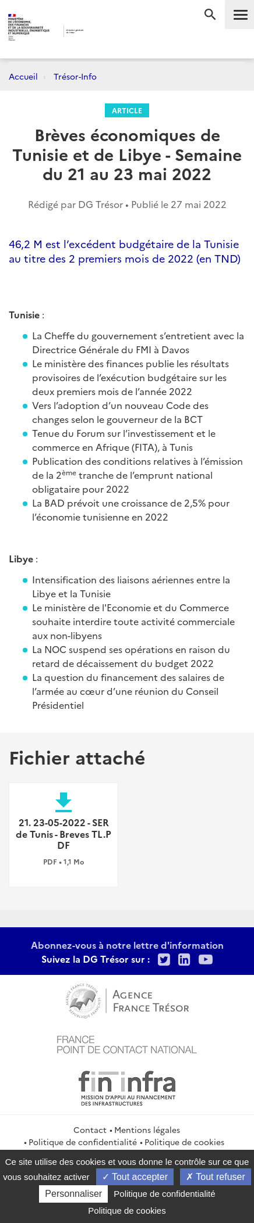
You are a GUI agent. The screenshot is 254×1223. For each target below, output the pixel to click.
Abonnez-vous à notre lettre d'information (127, 944)
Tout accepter (135, 1177)
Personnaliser (73, 1194)
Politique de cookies (184, 1141)
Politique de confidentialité (83, 1141)
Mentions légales (147, 1129)
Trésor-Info (75, 76)
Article (127, 110)
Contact (90, 1129)
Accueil (23, 76)
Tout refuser (215, 1177)
